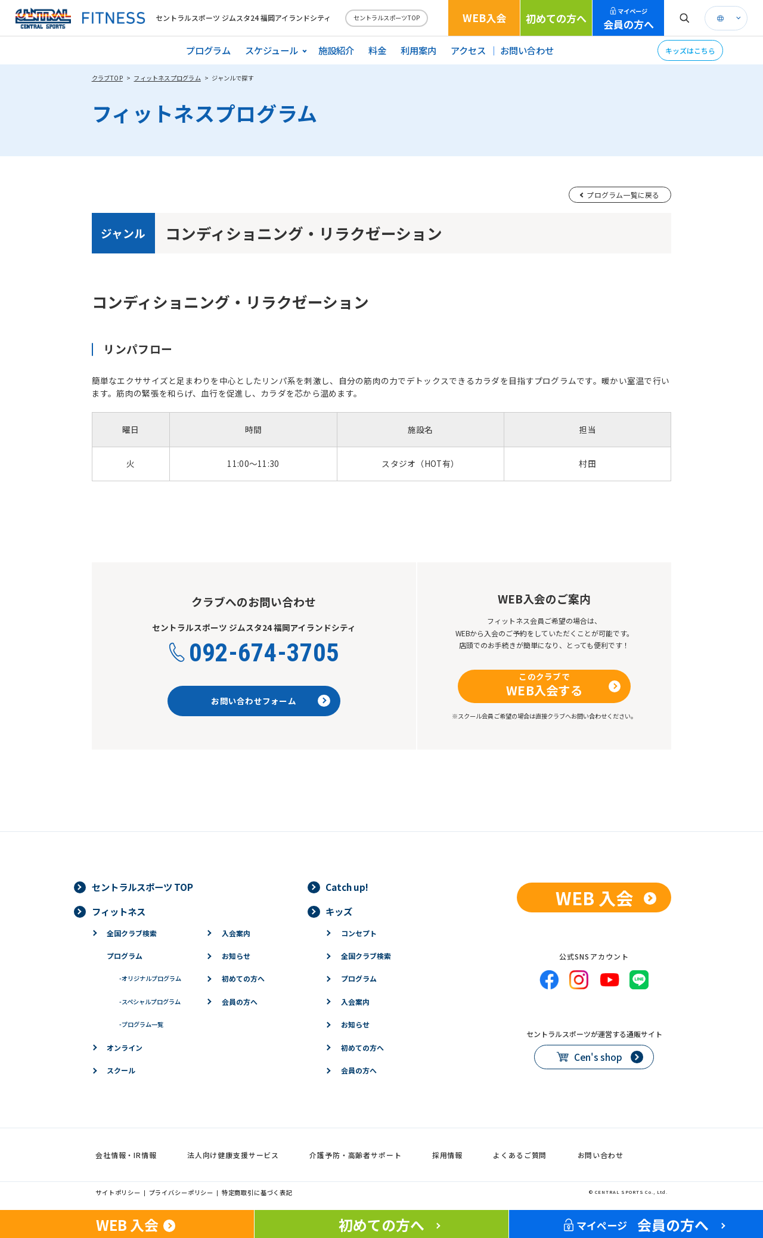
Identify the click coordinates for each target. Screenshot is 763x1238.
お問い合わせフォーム (253, 701)
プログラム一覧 (141, 1024)
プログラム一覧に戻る (623, 195)
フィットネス (118, 911)
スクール (121, 1070)
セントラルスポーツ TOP (142, 886)
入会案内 (236, 933)
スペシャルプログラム (150, 1001)
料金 (377, 50)
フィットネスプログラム (167, 77)
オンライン (124, 1047)
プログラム (208, 50)
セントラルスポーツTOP (386, 17)
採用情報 (447, 1155)
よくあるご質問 (520, 1155)
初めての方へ (556, 18)
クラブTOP (107, 77)
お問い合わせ (527, 50)
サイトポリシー (118, 1192)
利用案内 (418, 50)
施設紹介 (336, 50)
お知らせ (236, 956)
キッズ (338, 911)
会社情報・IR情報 (126, 1155)
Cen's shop (598, 1056)
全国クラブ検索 (132, 933)
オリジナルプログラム (150, 978)
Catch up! (346, 886)
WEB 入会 (594, 897)
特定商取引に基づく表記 (257, 1192)
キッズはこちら (690, 50)
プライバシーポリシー (181, 1192)
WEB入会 (484, 17)
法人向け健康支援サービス (233, 1155)
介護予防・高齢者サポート (355, 1155)
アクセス (468, 50)
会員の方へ (628, 19)
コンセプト (359, 933)
